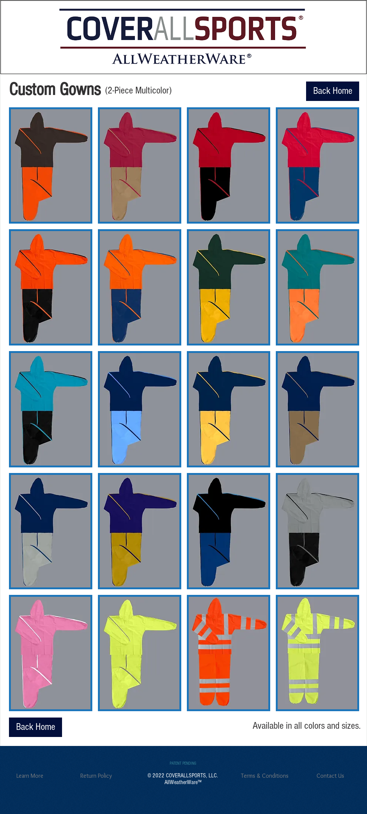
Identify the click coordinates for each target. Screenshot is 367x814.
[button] (50, 165)
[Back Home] (332, 91)
